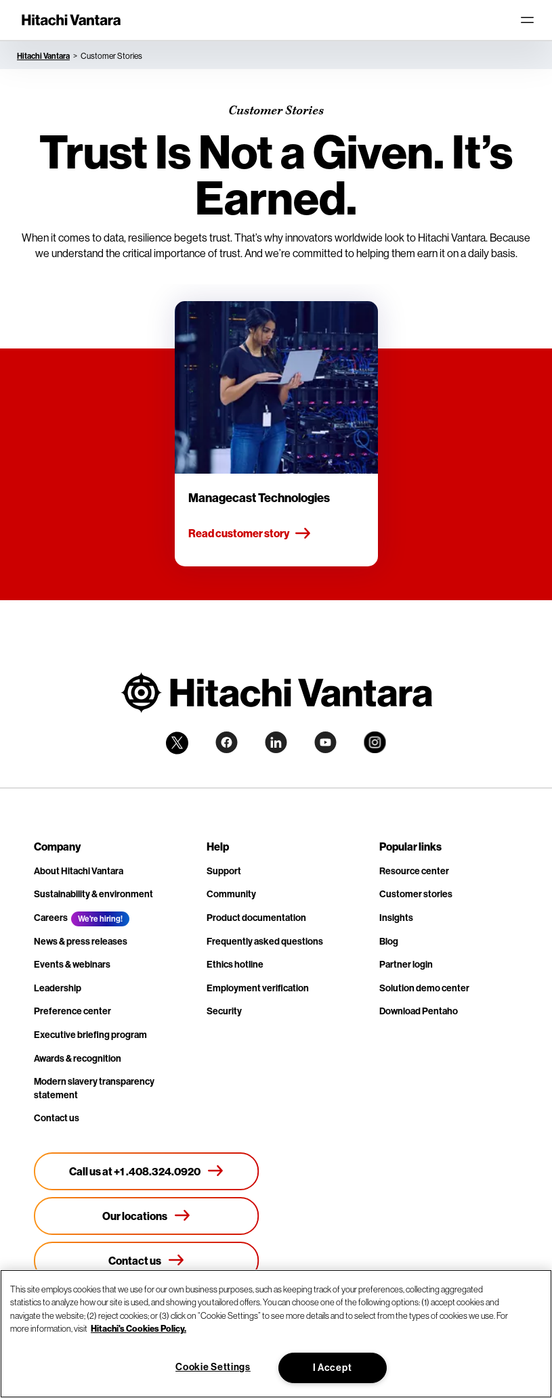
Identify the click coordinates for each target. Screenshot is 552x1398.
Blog (388, 941)
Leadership (57, 988)
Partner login (406, 964)
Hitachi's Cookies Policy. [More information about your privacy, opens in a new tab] (138, 1328)
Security (224, 1011)
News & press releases (80, 941)
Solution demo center (424, 988)
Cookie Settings (213, 1367)
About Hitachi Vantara (78, 871)
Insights (396, 917)
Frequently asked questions (265, 941)
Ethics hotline (235, 964)
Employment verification (258, 988)
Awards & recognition (77, 1058)
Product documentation (256, 917)
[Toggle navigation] (526, 20)
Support (224, 871)
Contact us (56, 1118)
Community (231, 894)
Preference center (72, 1011)
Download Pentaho (418, 1011)
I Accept (332, 1367)
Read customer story (250, 534)
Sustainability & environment (93, 894)
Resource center (414, 871)
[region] (276, 1333)
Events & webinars (72, 964)
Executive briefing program (90, 1035)
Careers (51, 917)
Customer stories (415, 894)
